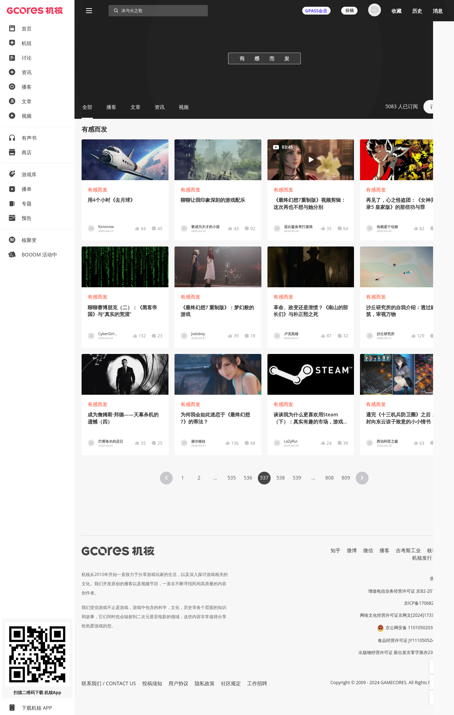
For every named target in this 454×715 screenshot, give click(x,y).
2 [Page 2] (199, 477)
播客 (384, 550)
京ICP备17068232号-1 (425, 603)
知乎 (335, 550)
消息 (438, 10)
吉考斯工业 (408, 550)
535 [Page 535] (231, 477)
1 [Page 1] (182, 477)
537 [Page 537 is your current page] (264, 477)
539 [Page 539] (297, 477)
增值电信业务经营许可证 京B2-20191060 (407, 591)
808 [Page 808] (329, 477)
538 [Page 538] (280, 477)
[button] (166, 478)
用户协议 (178, 683)
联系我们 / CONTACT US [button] (109, 683)
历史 (417, 10)
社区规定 (231, 683)
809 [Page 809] (346, 477)
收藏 (397, 10)
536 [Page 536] (248, 477)
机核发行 (422, 557)
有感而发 (97, 189)
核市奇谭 (437, 550)
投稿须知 (152, 683)
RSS (442, 557)
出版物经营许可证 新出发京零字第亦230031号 (403, 652)
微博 (352, 550)
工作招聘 (257, 683)
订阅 (435, 106)
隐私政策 (205, 683)
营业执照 (438, 579)
